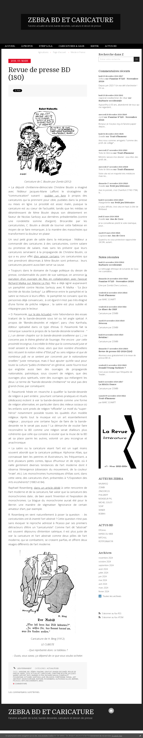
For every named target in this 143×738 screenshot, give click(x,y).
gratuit (48, 671)
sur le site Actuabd (39, 314)
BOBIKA (102, 513)
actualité (35, 673)
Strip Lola (46, 46)
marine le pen (38, 675)
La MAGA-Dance (107, 384)
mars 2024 (103, 588)
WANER (102, 510)
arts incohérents (29, 680)
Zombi (102, 136)
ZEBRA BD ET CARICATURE (70, 20)
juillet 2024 (103, 572)
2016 (28, 673)
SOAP (101, 506)
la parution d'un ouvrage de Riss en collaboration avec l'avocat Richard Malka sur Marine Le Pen (47, 279)
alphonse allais (63, 679)
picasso (17, 680)
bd (28, 671)
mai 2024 (103, 580)
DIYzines (102, 530)
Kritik (95, 46)
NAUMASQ (103, 483)
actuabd (28, 677)
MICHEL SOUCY (105, 502)
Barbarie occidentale (110, 100)
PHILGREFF (103, 495)
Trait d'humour (118, 136)
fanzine (40, 671)
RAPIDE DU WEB (106, 534)
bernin (75, 679)
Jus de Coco (116, 219)
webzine (22, 671)
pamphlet (63, 675)
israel (69, 677)
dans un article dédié (47, 488)
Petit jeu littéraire (120, 186)
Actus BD (111, 46)
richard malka (52, 675)
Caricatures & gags (71, 46)
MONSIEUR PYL (105, 498)
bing (41, 680)
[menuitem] (11, 46)
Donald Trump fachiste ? (112, 368)
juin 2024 (103, 576)
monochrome (28, 679)
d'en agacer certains (46, 256)
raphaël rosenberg (45, 679)
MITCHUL (103, 537)
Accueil (10, 46)
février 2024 (104, 591)
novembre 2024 (106, 558)
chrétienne (60, 677)
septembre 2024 (106, 565)
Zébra (102, 78)
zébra (33, 671)
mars (22, 673)
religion (50, 677)
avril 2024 (103, 584)
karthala (37, 677)
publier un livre (55, 195)
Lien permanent (22, 668)
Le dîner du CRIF (108, 309)
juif (43, 677)
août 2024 (103, 569)
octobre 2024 (105, 561)
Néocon (103, 323)
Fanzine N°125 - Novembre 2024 (116, 281)
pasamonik (18, 677)
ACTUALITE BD (53, 668)
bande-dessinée (60, 671)
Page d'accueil (59, 52)
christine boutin (59, 673)
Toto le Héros (106, 153)
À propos (27, 46)
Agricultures (43, 52)
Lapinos (103, 235)
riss (29, 675)
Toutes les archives (112, 596)
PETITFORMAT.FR (106, 541)
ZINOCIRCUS (104, 491)
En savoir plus (117, 736)
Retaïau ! (103, 337)
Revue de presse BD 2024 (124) (115, 351)
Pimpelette (104, 202)
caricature (45, 673)
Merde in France (78, 52)
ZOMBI (102, 487)
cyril (101, 117)
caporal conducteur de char (113, 98)
